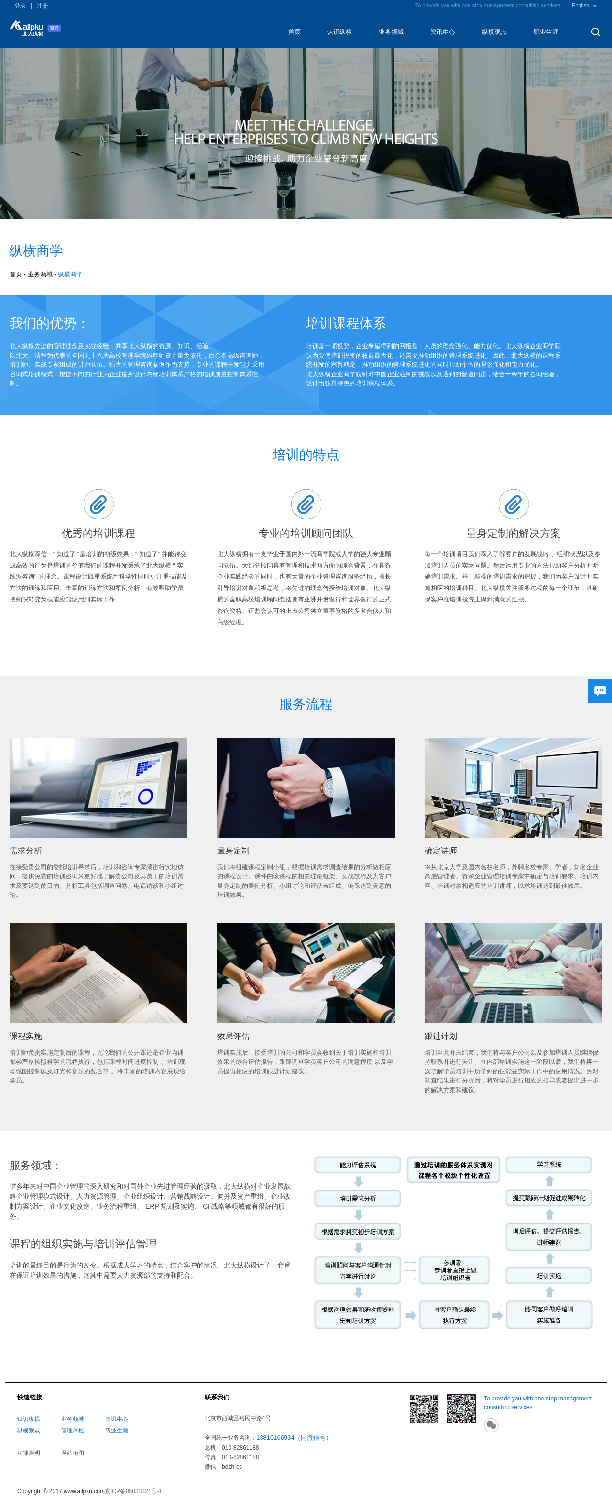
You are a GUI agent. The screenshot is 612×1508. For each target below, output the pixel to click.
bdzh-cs (232, 1467)
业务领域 (391, 31)
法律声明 (28, 1453)
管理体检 (72, 1430)
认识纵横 (339, 31)
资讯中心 (442, 31)
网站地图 (72, 1453)
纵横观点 (494, 31)
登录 (20, 5)
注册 (42, 5)
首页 (294, 31)
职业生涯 (546, 31)
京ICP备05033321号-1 (133, 1491)
